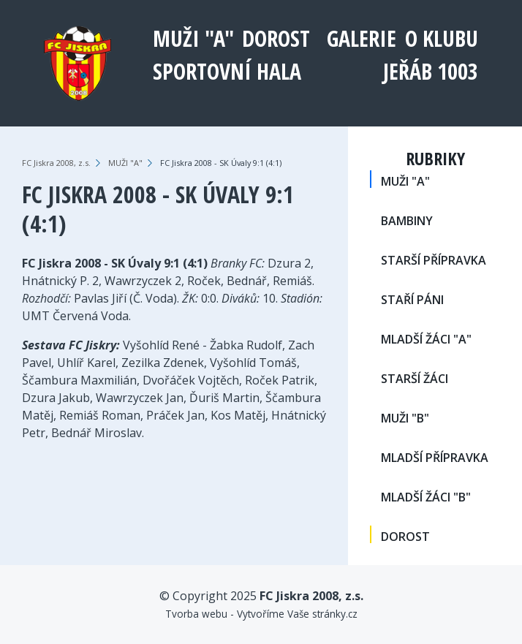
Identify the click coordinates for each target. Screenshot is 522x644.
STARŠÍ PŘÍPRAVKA (433, 260)
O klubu (441, 38)
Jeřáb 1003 (430, 71)
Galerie (361, 38)
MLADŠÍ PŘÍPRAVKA (434, 458)
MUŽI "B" (405, 418)
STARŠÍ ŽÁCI (414, 379)
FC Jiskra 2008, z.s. (56, 162)
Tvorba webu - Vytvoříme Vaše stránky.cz (261, 614)
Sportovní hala (227, 71)
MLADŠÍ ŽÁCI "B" (426, 497)
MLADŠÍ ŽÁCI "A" (426, 339)
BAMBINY (407, 221)
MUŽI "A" (193, 38)
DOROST (276, 38)
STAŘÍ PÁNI (412, 300)
